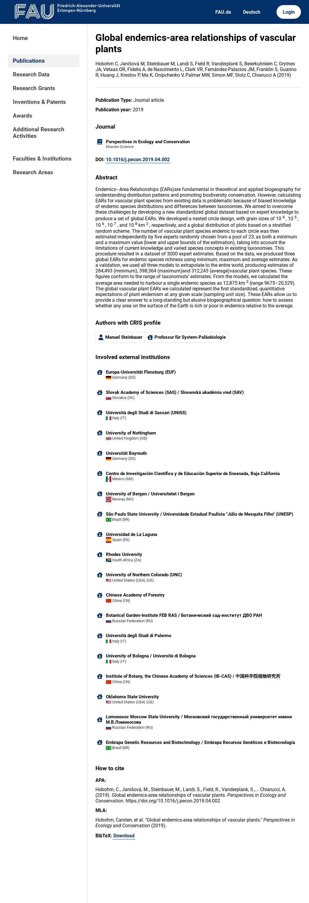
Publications (29, 61)
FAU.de (223, 12)
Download (124, 836)
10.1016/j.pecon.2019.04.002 (138, 159)
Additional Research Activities (38, 132)
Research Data (31, 74)
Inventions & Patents (39, 102)
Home (20, 38)
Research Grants (34, 88)
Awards (22, 116)
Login (289, 12)
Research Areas (33, 172)
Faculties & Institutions (42, 158)
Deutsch (251, 12)
